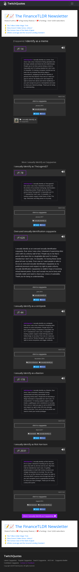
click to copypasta (39, 101)
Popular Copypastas (25, 560)
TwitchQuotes (14, 4)
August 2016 (39, 501)
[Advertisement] (39, 143)
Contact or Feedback (27, 563)
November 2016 (39, 359)
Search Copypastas (39, 560)
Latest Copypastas (10, 560)
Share (42, 114)
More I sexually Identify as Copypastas (39, 516)
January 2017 (39, 217)
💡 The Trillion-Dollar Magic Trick (16, 25)
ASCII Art (51, 560)
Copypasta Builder (61, 560)
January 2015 (39, 105)
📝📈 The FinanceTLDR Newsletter (36, 16)
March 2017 (39, 430)
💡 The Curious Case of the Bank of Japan (19, 30)
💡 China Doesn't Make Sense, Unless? (18, 28)
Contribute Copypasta (11, 563)
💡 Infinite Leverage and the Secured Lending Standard (24, 33)
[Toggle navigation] (72, 3)
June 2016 (39, 292)
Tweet (36, 114)
